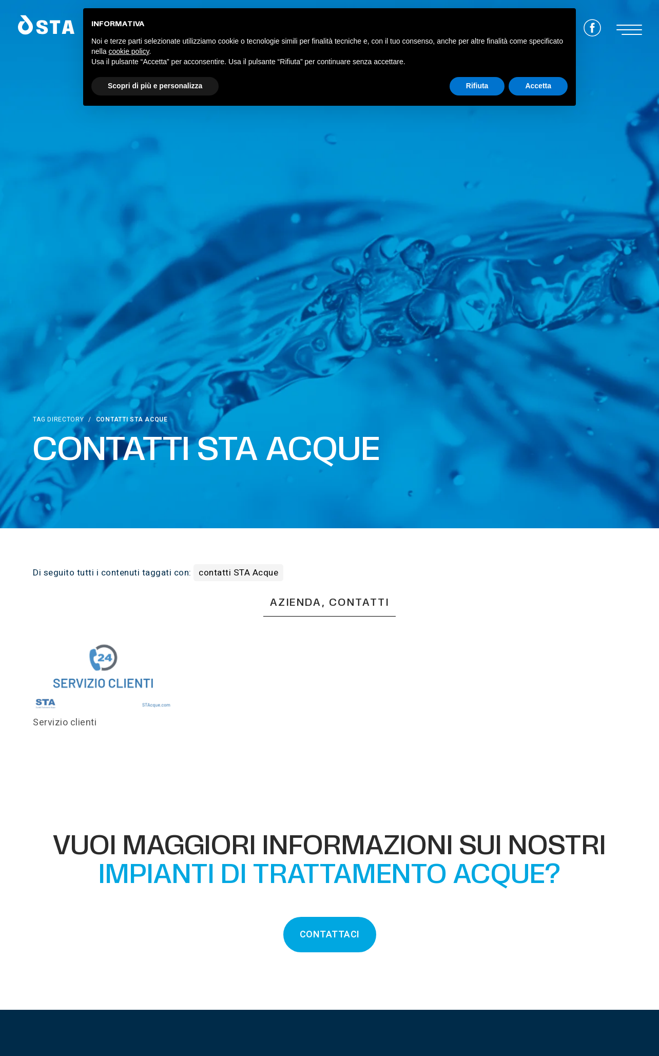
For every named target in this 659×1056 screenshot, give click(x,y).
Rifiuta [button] (477, 86)
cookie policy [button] (128, 51)
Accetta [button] (538, 86)
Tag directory (58, 419)
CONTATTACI (330, 935)
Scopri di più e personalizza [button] (155, 86)
